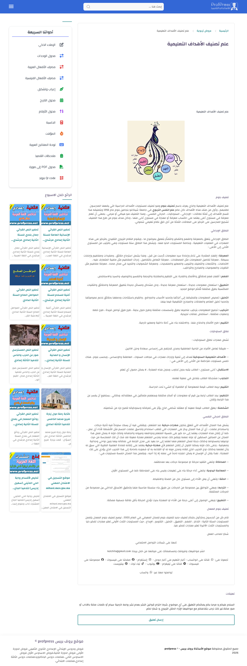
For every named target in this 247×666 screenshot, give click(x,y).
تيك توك (137, 563)
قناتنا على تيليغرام (174, 563)
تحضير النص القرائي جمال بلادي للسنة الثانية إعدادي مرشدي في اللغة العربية (25, 235)
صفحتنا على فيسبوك (120, 559)
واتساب (146, 572)
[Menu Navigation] (11, 7)
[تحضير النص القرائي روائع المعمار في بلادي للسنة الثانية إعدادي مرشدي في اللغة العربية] (24, 399)
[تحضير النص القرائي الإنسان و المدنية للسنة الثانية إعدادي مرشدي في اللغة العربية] (56, 335)
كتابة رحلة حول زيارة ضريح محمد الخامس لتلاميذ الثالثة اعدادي (57, 419)
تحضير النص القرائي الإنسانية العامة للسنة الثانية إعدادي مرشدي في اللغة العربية (56, 235)
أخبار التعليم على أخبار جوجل (169, 559)
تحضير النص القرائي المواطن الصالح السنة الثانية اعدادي (25, 295)
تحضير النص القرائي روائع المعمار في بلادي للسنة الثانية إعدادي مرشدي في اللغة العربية (26, 419)
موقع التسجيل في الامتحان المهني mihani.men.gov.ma (57, 483)
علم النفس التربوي (163, 209)
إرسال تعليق (156, 619)
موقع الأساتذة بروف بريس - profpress (188, 648)
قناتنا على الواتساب (200, 559)
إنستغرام (144, 559)
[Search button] (88, 7)
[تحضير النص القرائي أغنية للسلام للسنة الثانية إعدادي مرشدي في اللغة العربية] (56, 274)
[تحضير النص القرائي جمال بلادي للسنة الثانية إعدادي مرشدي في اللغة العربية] (24, 214)
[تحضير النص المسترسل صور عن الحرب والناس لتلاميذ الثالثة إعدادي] (24, 335)
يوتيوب (153, 563)
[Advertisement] (156, 81)
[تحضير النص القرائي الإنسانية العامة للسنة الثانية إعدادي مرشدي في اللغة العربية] (56, 214)
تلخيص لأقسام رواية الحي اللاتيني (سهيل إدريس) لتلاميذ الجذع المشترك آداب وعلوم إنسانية (25, 483)
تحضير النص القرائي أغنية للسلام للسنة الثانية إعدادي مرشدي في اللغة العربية (56, 295)
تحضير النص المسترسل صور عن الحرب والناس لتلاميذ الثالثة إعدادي (24, 355)
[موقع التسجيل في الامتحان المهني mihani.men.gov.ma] (56, 462)
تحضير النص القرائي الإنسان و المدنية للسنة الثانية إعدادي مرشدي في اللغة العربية (58, 355)
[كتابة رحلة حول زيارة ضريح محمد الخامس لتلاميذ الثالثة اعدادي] (56, 399)
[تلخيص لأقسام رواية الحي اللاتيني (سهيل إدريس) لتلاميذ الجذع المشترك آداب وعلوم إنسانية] (24, 462)
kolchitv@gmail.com (119, 551)
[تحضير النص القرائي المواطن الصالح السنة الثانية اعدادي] (24, 274)
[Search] (123, 7)
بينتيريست (120, 563)
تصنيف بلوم (168, 205)
